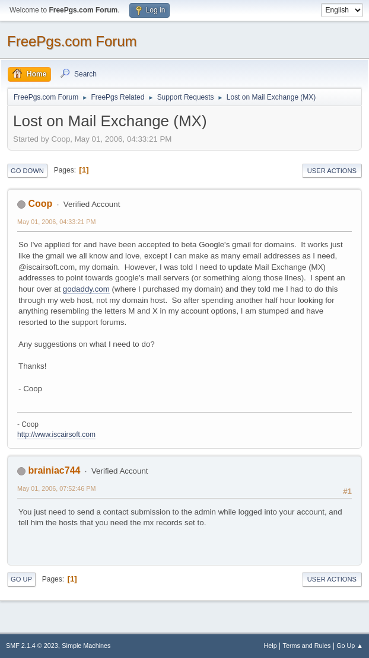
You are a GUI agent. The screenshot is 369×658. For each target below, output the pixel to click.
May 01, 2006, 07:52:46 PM (56, 488)
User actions (332, 170)
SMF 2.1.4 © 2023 (32, 645)
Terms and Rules (307, 645)
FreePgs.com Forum (72, 41)
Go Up (21, 579)
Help (270, 645)
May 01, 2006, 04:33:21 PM (56, 221)
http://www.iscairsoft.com (56, 434)
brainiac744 (54, 470)
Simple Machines (86, 645)
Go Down (27, 170)
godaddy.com (86, 289)
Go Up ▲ (349, 645)
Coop (40, 204)
